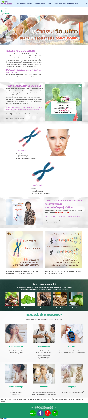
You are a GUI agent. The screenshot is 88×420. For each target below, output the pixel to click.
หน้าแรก (2, 8)
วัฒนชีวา (7, 14)
